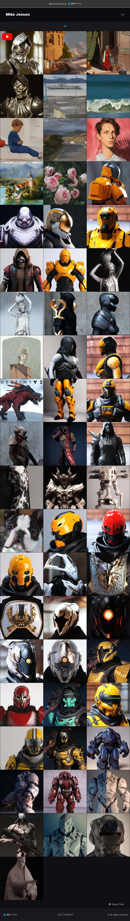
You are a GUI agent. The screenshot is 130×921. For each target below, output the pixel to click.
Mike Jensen (18, 14)
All (65, 26)
